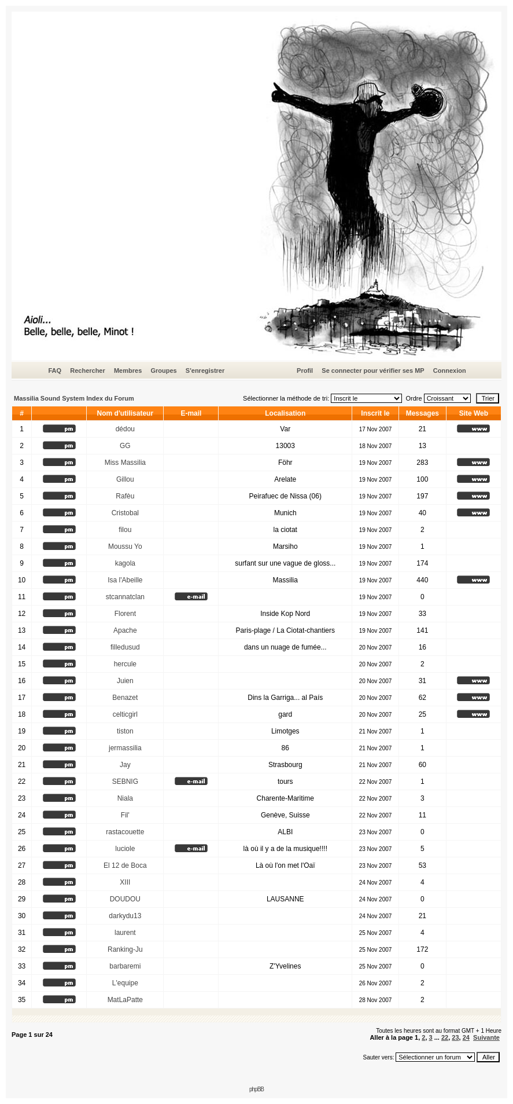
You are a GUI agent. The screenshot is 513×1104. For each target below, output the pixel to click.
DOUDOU (125, 899)
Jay (125, 765)
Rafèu (125, 496)
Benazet (125, 698)
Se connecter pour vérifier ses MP (373, 370)
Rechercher (87, 370)
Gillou (125, 479)
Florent (125, 614)
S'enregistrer (205, 370)
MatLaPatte (125, 1000)
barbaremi (125, 966)
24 (466, 1037)
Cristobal (125, 513)
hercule (125, 664)
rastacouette (125, 832)
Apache (125, 630)
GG (125, 446)
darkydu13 (125, 916)
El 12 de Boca (125, 865)
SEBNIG (125, 781)
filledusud (125, 647)
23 (455, 1037)
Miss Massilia (125, 463)
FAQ (54, 370)
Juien (125, 681)
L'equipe (125, 983)
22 (444, 1037)
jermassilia (125, 748)
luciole (125, 849)
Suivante (486, 1037)
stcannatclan (125, 597)
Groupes (163, 370)
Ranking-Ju (125, 949)
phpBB (256, 1089)
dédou (125, 429)
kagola (125, 563)
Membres (128, 370)
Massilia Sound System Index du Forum (74, 398)
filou (125, 530)
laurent (125, 933)
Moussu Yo (125, 546)
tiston (125, 731)
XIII (125, 882)
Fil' (125, 815)
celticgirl (125, 714)
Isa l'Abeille (125, 580)
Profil (305, 370)
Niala (125, 798)
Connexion (449, 370)
